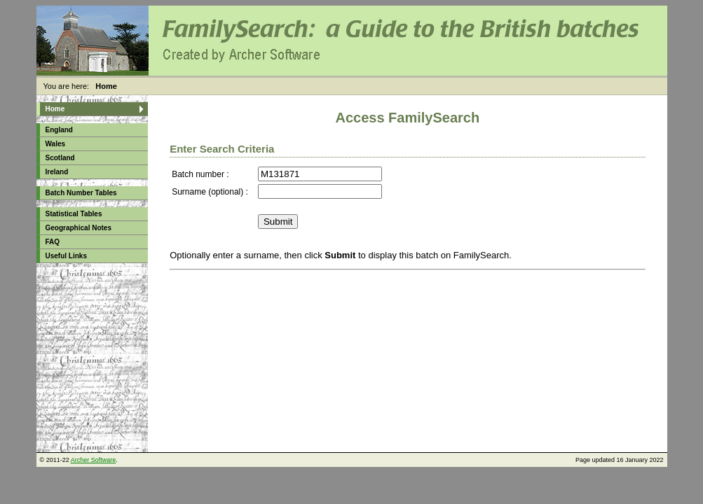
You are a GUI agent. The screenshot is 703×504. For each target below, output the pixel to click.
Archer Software (93, 459)
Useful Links (66, 256)
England (59, 130)
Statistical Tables (74, 214)
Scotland (60, 158)
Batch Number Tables (81, 193)
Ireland (57, 172)
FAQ (53, 242)
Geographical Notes (78, 228)
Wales (56, 144)
